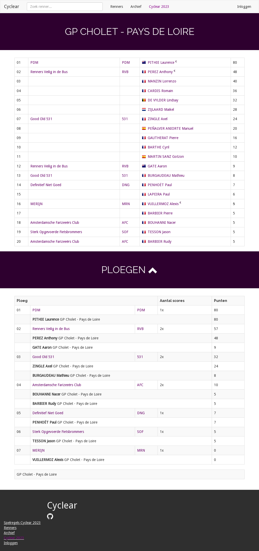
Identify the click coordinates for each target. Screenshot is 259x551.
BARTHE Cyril (158, 147)
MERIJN (36, 204)
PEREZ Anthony (160, 72)
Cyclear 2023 (159, 7)
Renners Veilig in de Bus (49, 72)
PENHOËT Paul (160, 185)
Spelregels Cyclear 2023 (22, 523)
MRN (126, 204)
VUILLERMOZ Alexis (163, 204)
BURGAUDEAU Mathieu (166, 175)
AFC (125, 223)
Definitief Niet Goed (45, 185)
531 (125, 119)
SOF (125, 232)
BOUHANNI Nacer (162, 223)
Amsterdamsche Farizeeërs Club (54, 223)
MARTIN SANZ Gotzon (166, 157)
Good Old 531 (41, 119)
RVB (125, 72)
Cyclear (11, 6)
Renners (116, 7)
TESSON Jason (159, 232)
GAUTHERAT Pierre (163, 138)
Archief (136, 7)
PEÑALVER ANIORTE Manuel (170, 128)
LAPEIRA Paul (159, 194)
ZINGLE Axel (157, 119)
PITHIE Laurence (161, 62)
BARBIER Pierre (160, 213)
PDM (34, 62)
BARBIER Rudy (159, 241)
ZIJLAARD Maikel (161, 109)
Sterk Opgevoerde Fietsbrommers (56, 232)
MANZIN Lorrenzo (162, 81)
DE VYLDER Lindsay (163, 100)
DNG (126, 185)
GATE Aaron (157, 166)
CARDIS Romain (160, 91)
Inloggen (244, 7)
